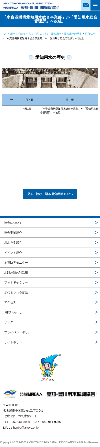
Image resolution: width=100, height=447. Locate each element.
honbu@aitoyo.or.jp (26, 427)
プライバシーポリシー (19, 332)
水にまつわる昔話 (16, 292)
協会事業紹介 (13, 232)
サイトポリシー (14, 342)
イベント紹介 (13, 252)
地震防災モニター (16, 262)
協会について (13, 222)
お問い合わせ (13, 312)
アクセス (10, 302)
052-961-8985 (21, 422)
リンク (8, 322)
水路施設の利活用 (16, 272)
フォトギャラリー (16, 282)
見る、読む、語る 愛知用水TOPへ (50, 194)
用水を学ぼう (13, 242)
